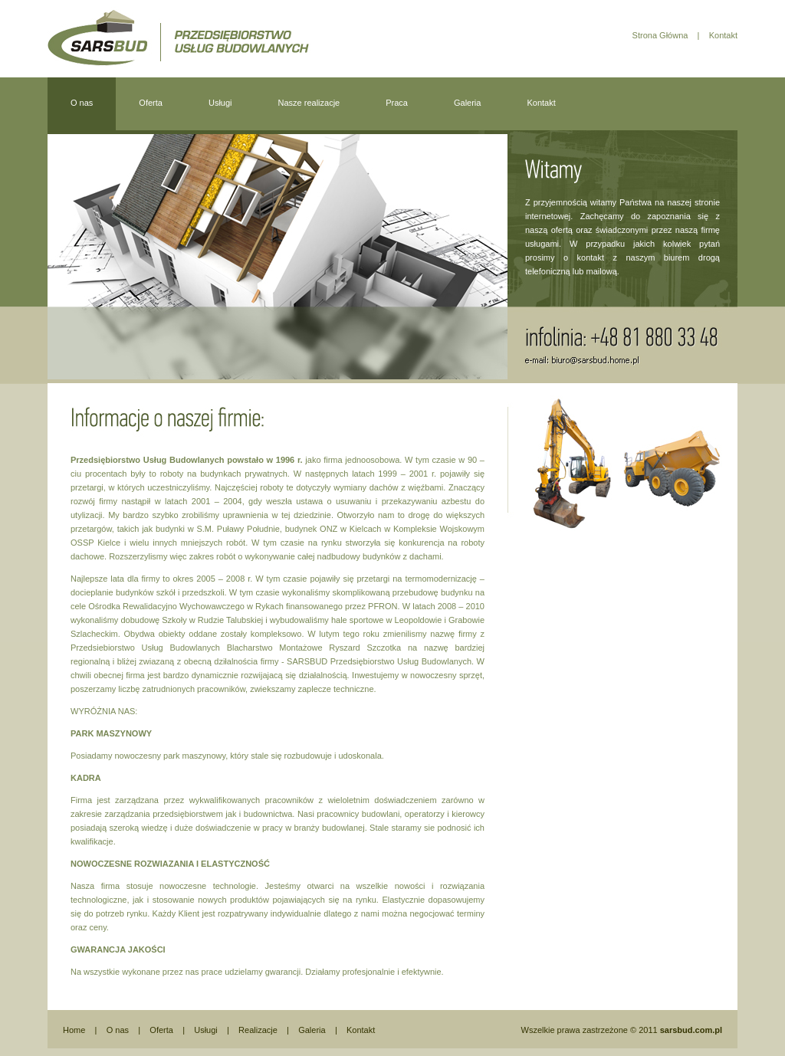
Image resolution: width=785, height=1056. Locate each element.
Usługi (220, 102)
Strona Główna (660, 35)
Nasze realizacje (309, 102)
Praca (397, 102)
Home (74, 1030)
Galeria (467, 102)
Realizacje (257, 1030)
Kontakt (722, 35)
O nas (82, 102)
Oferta (151, 102)
